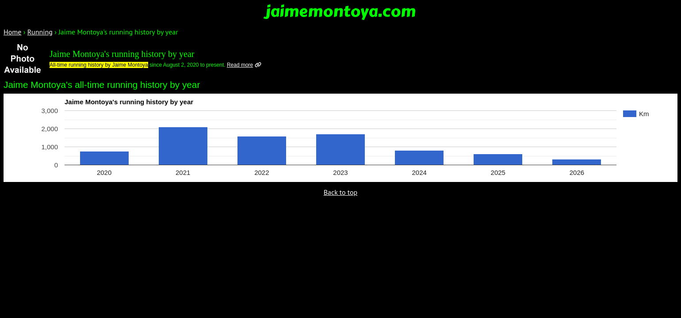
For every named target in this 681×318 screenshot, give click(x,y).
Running (40, 31)
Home (12, 31)
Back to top (341, 192)
